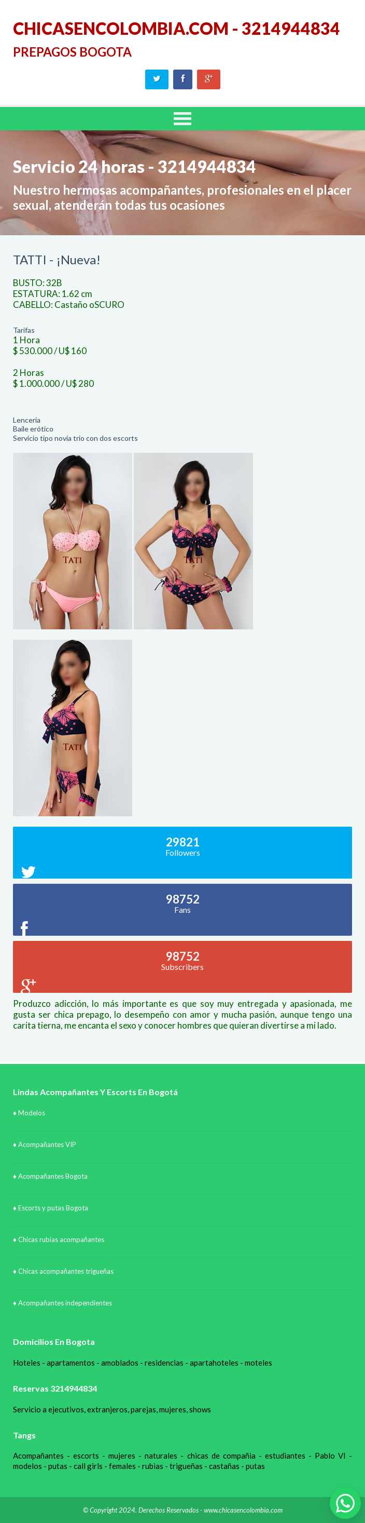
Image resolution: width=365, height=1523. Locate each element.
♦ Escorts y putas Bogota (50, 1208)
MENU (182, 118)
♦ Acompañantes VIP (44, 1144)
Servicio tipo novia (42, 438)
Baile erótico (33, 428)
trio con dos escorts (105, 438)
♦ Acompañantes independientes (62, 1303)
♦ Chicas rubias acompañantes (58, 1239)
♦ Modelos (29, 1113)
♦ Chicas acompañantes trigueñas (63, 1271)
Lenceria (26, 419)
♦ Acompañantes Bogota (50, 1176)
